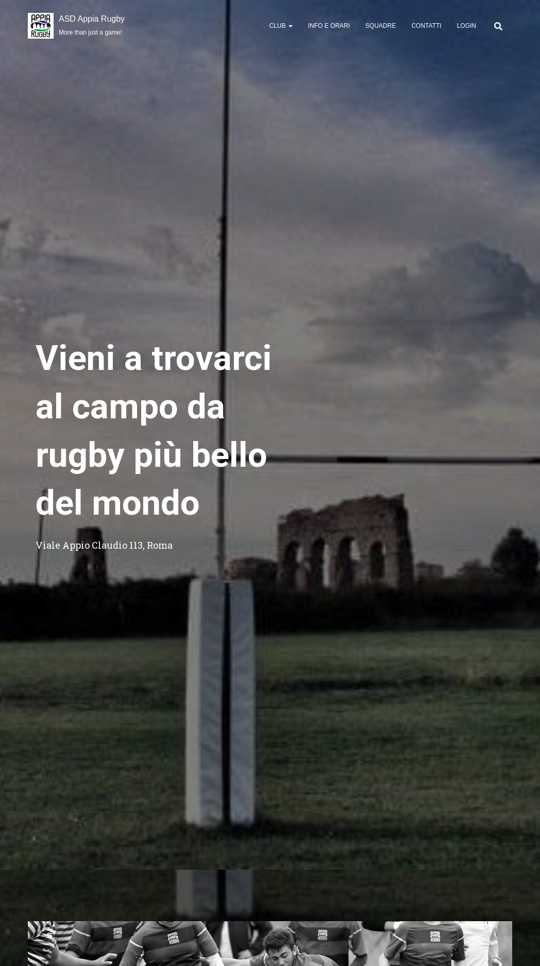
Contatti (426, 25)
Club (280, 25)
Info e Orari (329, 25)
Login (466, 25)
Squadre (380, 25)
